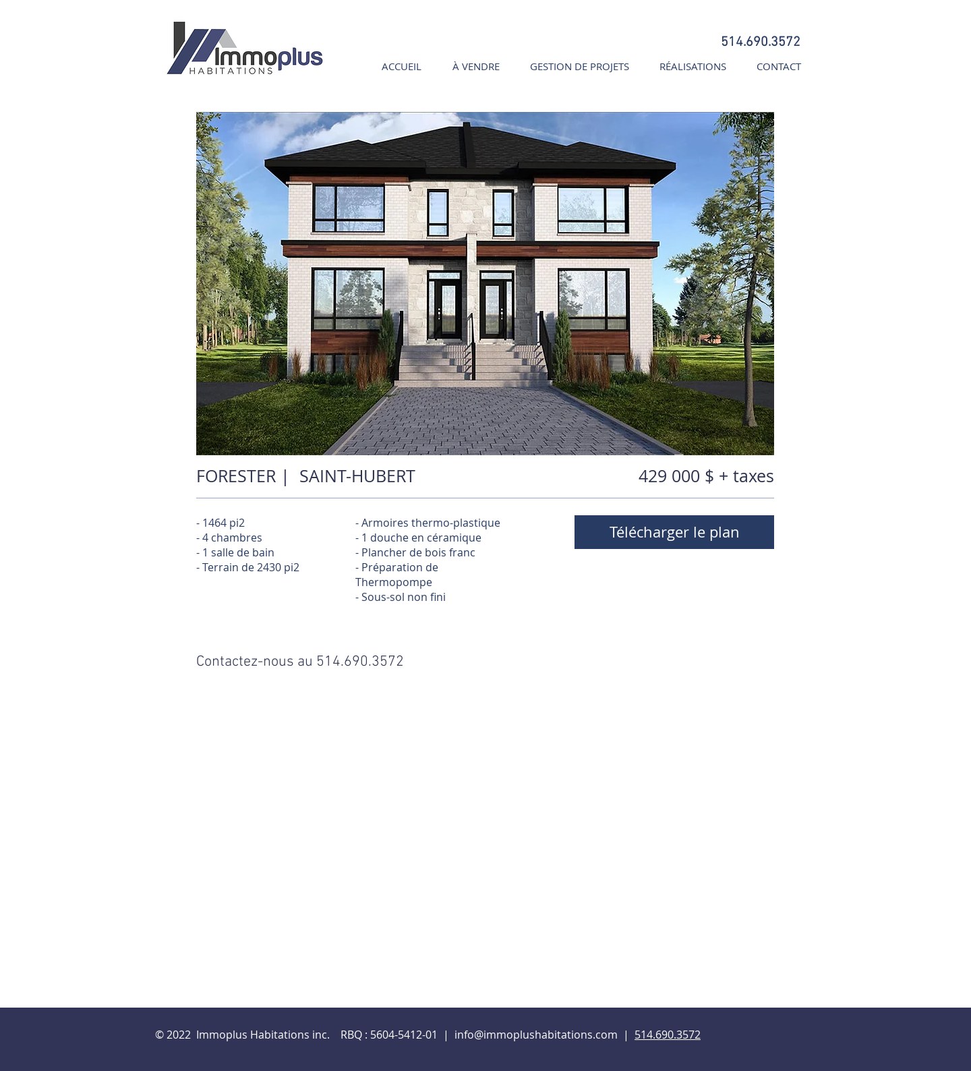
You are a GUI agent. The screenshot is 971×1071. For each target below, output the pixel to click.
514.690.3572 (668, 1034)
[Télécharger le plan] (674, 532)
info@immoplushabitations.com (536, 1034)
